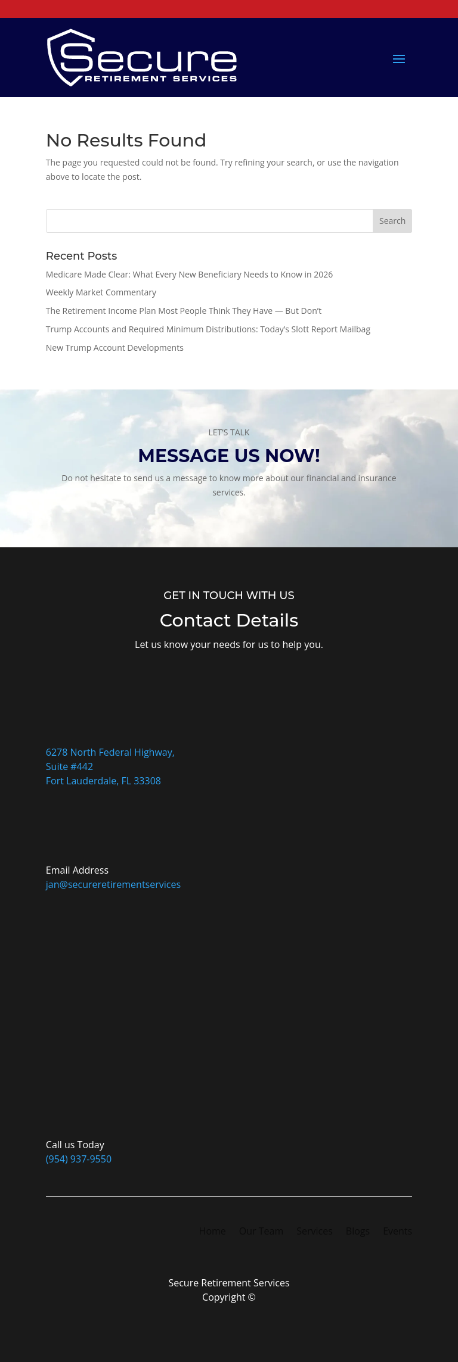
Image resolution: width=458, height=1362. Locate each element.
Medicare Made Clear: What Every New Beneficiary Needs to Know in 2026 (189, 274)
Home (212, 1232)
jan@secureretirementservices (113, 884)
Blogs (358, 1232)
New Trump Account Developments (115, 347)
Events (397, 1232)
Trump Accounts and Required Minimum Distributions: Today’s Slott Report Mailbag (208, 329)
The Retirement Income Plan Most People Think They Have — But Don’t (183, 310)
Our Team (261, 1232)
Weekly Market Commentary (101, 292)
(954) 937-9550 (79, 1158)
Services (314, 1232)
